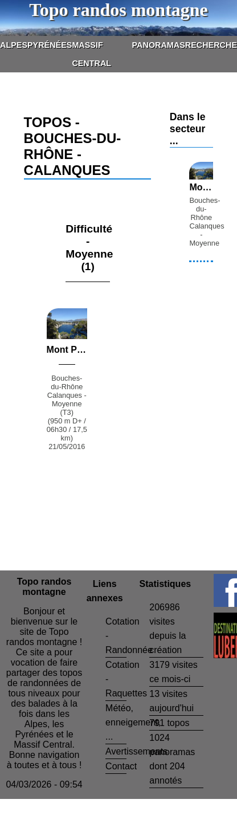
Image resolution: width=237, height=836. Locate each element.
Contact (121, 766)
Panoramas (158, 45)
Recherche (211, 45)
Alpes (13, 45)
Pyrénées (49, 45)
